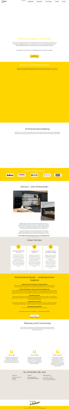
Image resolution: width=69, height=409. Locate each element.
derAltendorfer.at (43, 408)
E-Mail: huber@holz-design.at (33, 378)
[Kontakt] (34, 56)
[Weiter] (63, 174)
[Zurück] (5, 174)
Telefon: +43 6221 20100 (31, 377)
